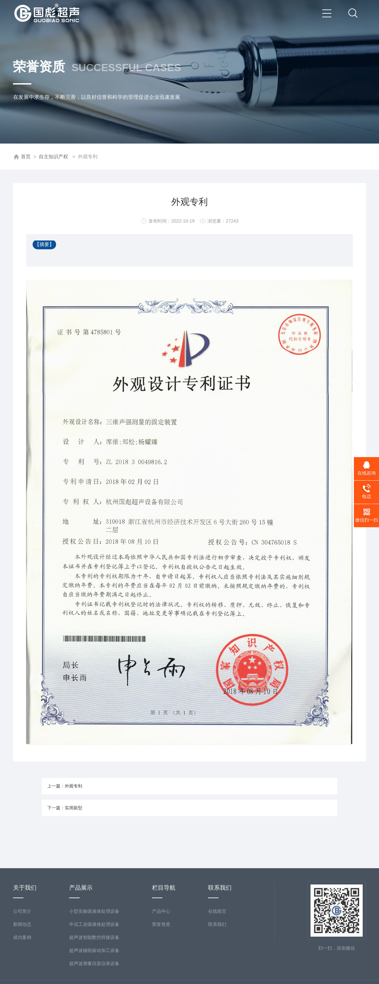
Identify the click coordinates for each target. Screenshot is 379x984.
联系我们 (217, 967)
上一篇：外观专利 (95, 789)
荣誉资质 (161, 967)
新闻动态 (22, 967)
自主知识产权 (53, 157)
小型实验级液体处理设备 (94, 954)
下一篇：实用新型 (95, 805)
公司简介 (22, 954)
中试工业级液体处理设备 (94, 967)
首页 (26, 157)
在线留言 (217, 954)
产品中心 (161, 954)
